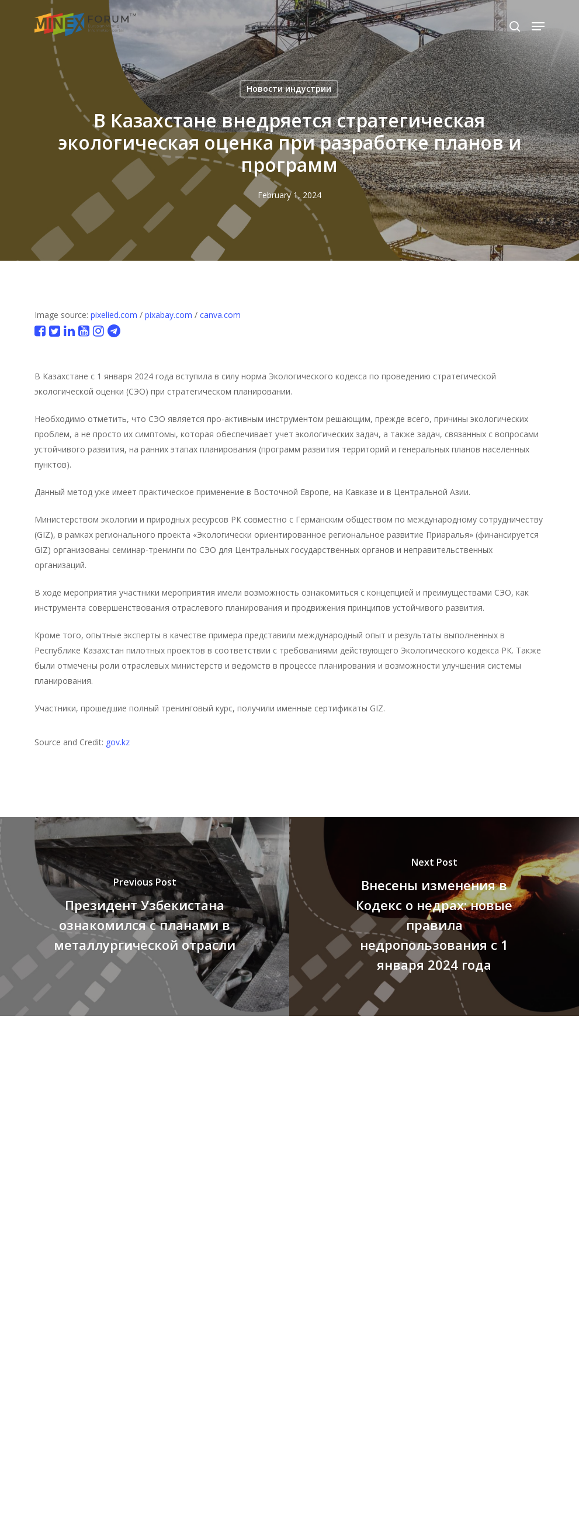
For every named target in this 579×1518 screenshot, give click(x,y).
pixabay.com (168, 314)
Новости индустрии (289, 88)
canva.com (220, 314)
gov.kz (118, 742)
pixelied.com (114, 314)
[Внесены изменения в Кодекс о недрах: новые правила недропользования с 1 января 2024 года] (434, 916)
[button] (538, 26)
